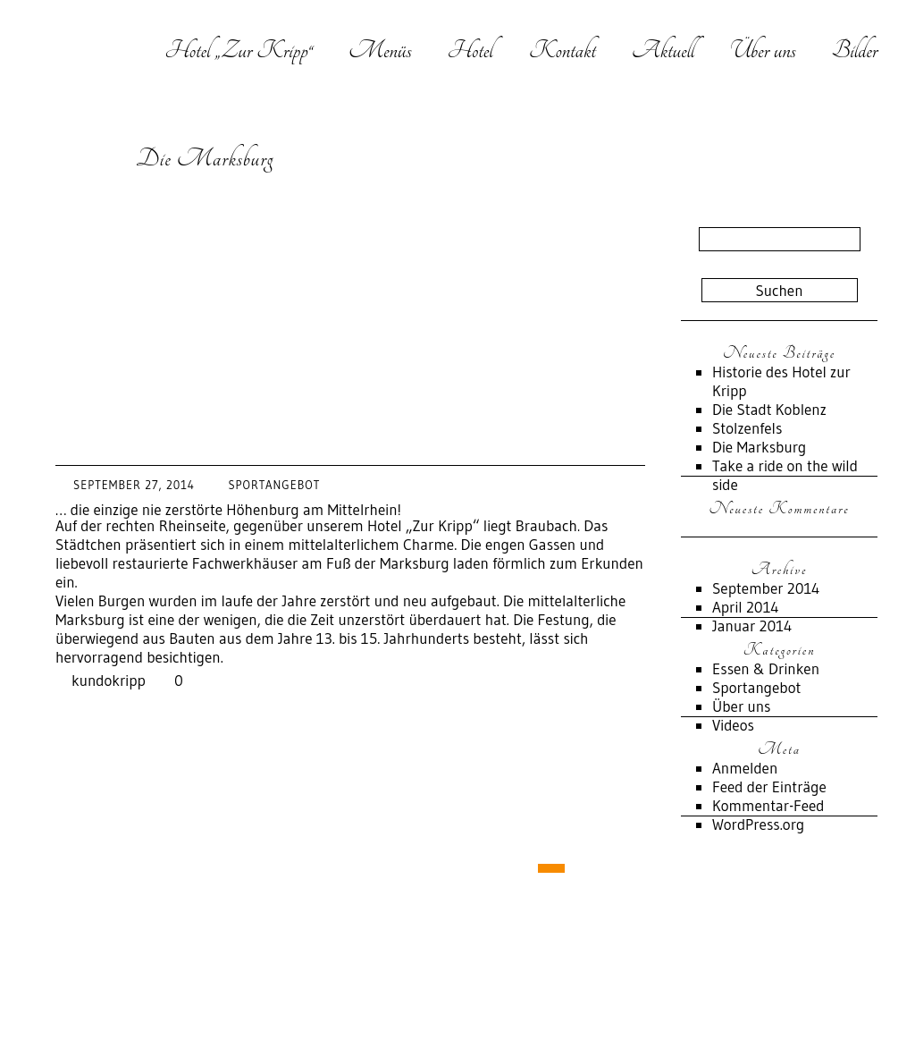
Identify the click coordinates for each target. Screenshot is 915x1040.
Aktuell (663, 50)
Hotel (469, 50)
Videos (733, 724)
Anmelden (744, 767)
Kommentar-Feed (768, 805)
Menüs (380, 50)
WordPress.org (758, 824)
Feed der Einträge (769, 786)
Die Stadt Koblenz (769, 409)
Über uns (762, 50)
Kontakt (562, 50)
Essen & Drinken (765, 668)
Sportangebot (274, 485)
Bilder (854, 50)
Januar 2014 (752, 625)
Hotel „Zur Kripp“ (238, 50)
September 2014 (766, 588)
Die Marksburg (204, 158)
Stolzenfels (747, 428)
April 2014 (745, 606)
